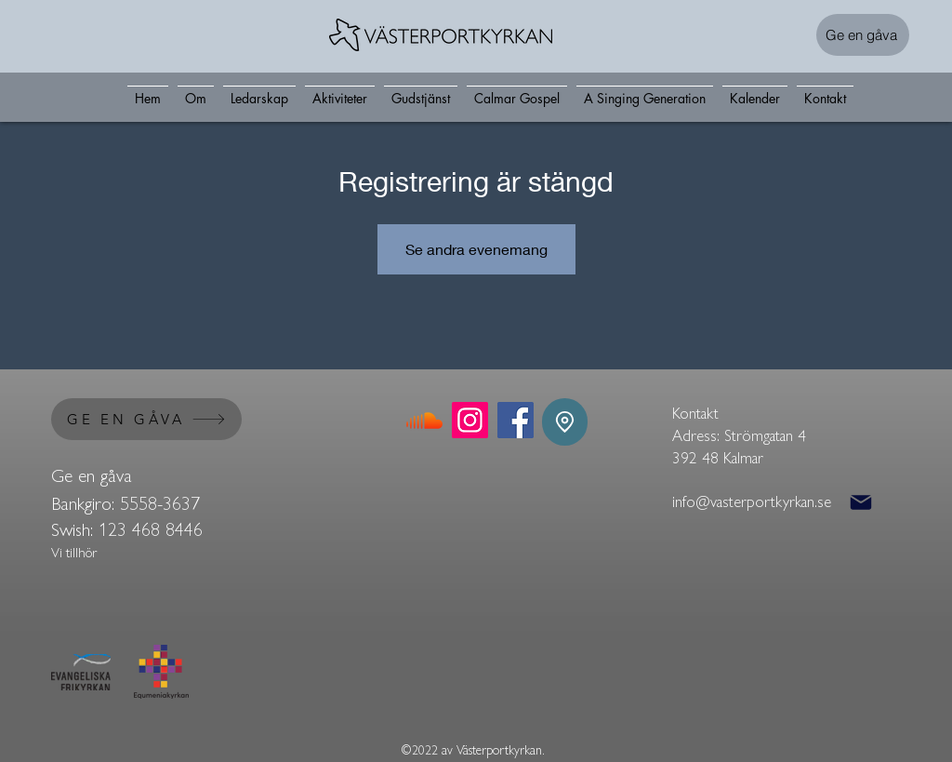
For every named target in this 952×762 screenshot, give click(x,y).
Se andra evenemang (476, 249)
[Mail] (860, 502)
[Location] (565, 422)
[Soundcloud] (424, 420)
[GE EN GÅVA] (146, 419)
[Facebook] (515, 420)
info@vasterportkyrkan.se (751, 500)
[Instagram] (470, 420)
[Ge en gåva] (862, 35)
